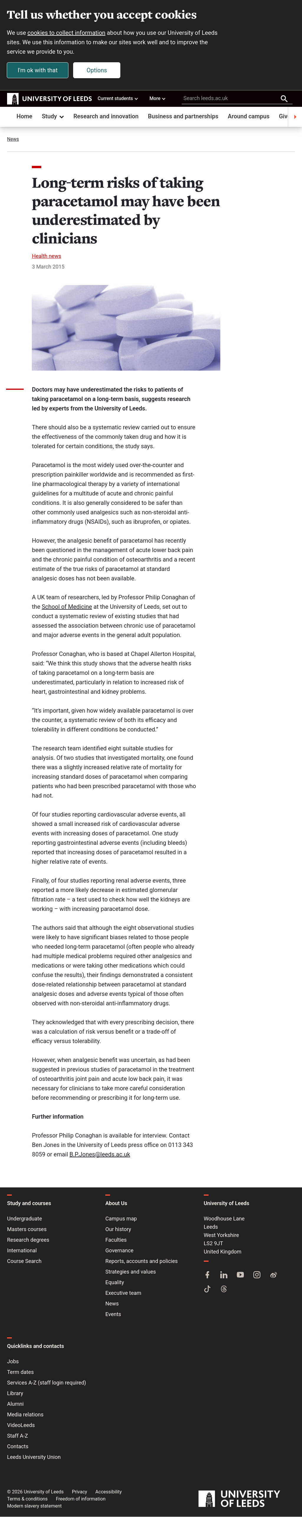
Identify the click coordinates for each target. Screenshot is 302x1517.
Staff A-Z (17, 1436)
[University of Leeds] (246, 1499)
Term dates (20, 1372)
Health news (46, 256)
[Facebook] (207, 1275)
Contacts (17, 1447)
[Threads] (224, 1289)
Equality (114, 1282)
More (158, 99)
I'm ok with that (38, 70)
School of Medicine (67, 607)
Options (97, 70)
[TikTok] (207, 1289)
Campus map (121, 1219)
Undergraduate (24, 1219)
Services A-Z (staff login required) (46, 1383)
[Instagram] (257, 1275)
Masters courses (27, 1229)
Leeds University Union (34, 1457)
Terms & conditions (27, 1499)
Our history (118, 1229)
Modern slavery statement (34, 1506)
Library (15, 1393)
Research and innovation (106, 116)
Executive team (123, 1293)
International (22, 1251)
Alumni (15, 1404)
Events (113, 1314)
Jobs (13, 1362)
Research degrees (28, 1240)
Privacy (79, 1492)
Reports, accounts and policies (141, 1261)
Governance (119, 1251)
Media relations (25, 1415)
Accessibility (108, 1492)
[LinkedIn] (224, 1275)
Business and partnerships (183, 116)
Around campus (248, 116)
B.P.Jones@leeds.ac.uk (100, 1154)
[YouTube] (240, 1275)
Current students (118, 99)
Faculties (116, 1240)
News (13, 139)
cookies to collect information (67, 33)
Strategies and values (130, 1272)
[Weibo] (273, 1275)
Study (53, 116)
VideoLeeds (21, 1425)
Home (24, 116)
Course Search (24, 1261)
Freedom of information (80, 1499)
